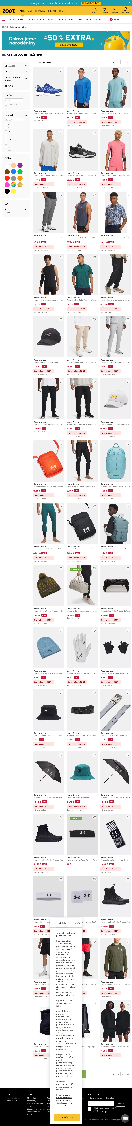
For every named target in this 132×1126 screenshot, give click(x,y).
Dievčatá (40, 11)
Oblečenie (33, 19)
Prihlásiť (114, 11)
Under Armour (39, 111)
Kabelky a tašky (55, 19)
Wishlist (104, 11)
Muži (30, 11)
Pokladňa (125, 10)
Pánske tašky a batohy (12, 79)
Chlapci (51, 11)
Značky (79, 19)
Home (61, 11)
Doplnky (69, 19)
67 (128, 62)
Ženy (22, 11)
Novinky (22, 19)
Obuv (43, 19)
